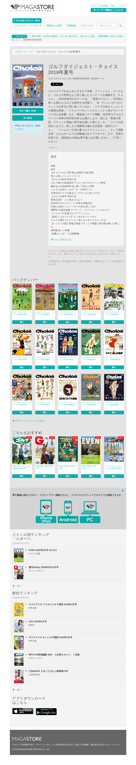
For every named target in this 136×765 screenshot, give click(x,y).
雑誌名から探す (54, 25)
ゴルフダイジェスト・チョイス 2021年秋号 (22, 358)
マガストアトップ (24, 51)
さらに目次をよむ (61, 239)
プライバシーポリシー (44, 745)
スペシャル (86, 25)
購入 (22, 322)
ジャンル (20, 25)
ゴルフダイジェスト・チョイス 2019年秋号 (22, 404)
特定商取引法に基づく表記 (67, 745)
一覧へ (17, 586)
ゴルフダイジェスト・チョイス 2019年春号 (45, 404)
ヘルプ (122, 6)
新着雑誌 (71, 25)
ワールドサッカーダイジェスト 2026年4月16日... (114, 467)
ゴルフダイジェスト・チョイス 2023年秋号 (45, 313)
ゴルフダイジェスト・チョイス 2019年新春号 (68, 404)
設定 (113, 6)
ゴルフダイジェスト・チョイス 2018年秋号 (91, 404)
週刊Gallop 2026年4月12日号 (45, 467)
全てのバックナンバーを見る (28, 420)
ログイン (95, 6)
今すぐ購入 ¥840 (27, 110)
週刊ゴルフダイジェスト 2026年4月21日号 (22, 467)
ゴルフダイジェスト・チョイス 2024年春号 (22, 313)
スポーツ (52, 147)
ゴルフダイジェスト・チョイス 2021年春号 (45, 358)
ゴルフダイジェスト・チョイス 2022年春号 (114, 313)
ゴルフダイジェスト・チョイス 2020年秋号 (68, 358)
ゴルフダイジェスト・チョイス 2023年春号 (68, 313)
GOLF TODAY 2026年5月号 (67, 467)
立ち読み (27, 118)
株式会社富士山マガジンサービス (105, 745)
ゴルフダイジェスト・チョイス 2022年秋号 (91, 313)
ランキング (36, 25)
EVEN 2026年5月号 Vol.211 (89, 467)
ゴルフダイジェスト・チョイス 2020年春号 (91, 358)
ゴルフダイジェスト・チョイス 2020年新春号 (114, 358)
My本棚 (104, 6)
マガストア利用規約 (21, 745)
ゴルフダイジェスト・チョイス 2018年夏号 (114, 404)
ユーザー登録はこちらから (108, 10)
